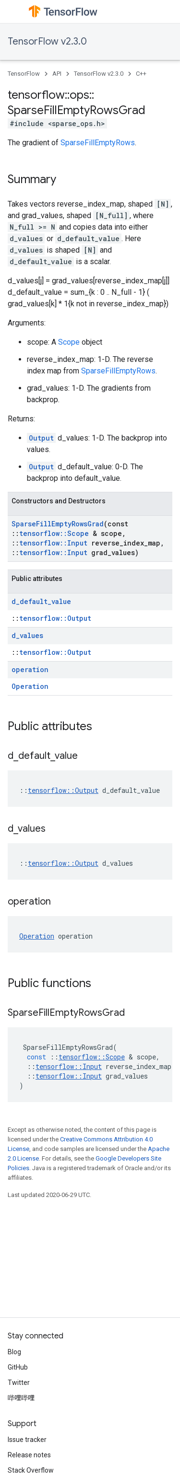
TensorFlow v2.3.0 (47, 41)
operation (30, 669)
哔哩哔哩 (21, 1398)
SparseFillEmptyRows (97, 142)
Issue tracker (27, 1439)
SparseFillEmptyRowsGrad (58, 523)
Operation (30, 686)
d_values (27, 635)
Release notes (29, 1455)
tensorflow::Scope (54, 533)
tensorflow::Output (55, 618)
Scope (69, 342)
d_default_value (41, 601)
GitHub (18, 1367)
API (56, 73)
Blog (14, 1352)
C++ (141, 73)
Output (41, 437)
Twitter (19, 1382)
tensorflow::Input (53, 542)
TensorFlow (24, 73)
